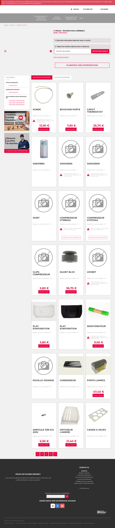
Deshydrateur (96, 326)
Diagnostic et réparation (71, 18)
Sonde (37, 109)
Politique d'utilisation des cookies (58, 523)
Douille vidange (43, 380)
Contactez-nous (84, 488)
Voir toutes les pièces (61, 57)
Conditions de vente (21, 523)
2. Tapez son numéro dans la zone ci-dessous (72, 46)
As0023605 (66, 163)
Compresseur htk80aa (68, 219)
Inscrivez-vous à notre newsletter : (57, 493)
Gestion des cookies (89, 523)
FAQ (81, 18)
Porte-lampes (96, 380)
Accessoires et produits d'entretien (41, 18)
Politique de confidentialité (75, 523)
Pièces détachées (57, 18)
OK (67, 496)
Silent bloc (67, 272)
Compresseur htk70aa (95, 219)
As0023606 (93, 163)
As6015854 (39, 163)
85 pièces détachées (41, 77)
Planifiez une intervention (82, 65)
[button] (5, 51)
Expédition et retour (43, 523)
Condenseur (68, 380)
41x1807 (91, 272)
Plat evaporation (41, 327)
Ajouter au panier (44, 129)
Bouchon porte (70, 109)
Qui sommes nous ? (9, 523)
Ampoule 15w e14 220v (43, 431)
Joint (36, 218)
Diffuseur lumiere (66, 431)
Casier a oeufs (96, 430)
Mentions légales (32, 523)
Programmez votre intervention (71, 237)
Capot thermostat (95, 110)
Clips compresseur (41, 273)
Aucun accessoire (62, 77)
